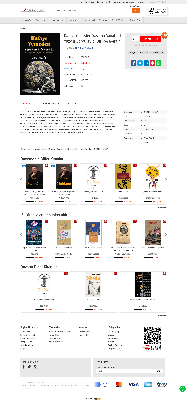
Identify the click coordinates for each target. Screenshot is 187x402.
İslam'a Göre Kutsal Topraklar (152, 247)
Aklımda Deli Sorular (64, 247)
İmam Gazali (123, 198)
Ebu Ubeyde (152, 254)
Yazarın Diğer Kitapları (39, 266)
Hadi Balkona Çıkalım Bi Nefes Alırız (142, 299)
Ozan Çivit (34, 254)
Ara (136, 10)
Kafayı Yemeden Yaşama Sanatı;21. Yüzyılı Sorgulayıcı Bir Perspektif (49, 149)
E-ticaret (89, 398)
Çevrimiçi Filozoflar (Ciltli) (152, 191)
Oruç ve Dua (123, 191)
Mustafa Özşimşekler (123, 254)
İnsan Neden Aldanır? (93, 247)
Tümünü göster (161, 208)
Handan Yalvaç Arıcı (152, 198)
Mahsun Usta (34, 198)
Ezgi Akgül (94, 198)
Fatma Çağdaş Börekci (63, 254)
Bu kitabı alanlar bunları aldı (44, 214)
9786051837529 (101, 149)
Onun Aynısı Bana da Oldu (94, 191)
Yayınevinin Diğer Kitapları (42, 158)
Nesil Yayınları (86, 149)
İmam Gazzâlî (93, 254)
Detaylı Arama (135, 6)
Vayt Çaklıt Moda (93, 299)
